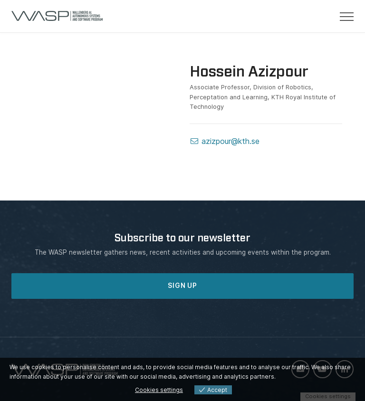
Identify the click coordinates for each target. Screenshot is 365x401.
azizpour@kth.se (224, 141)
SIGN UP (182, 285)
